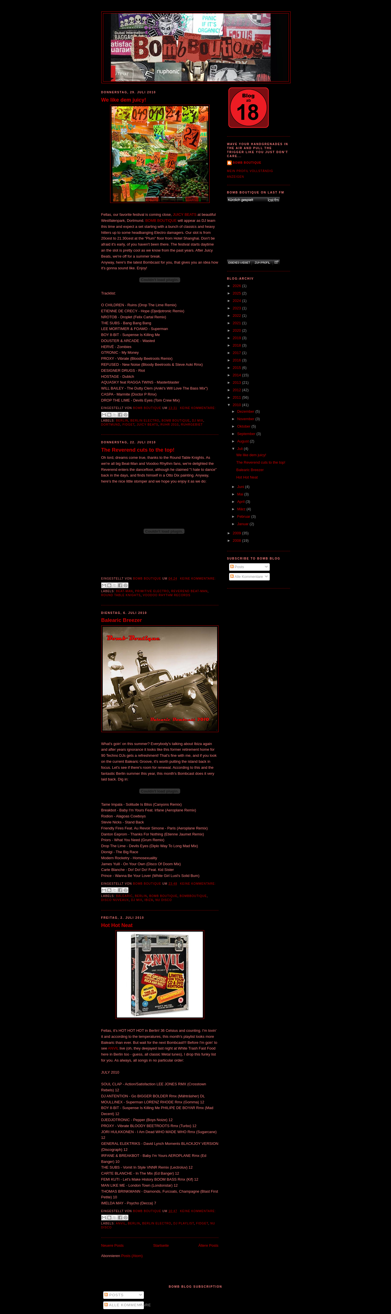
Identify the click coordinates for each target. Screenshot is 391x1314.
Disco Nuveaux (115, 900)
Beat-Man (124, 591)
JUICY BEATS (185, 214)
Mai (240, 494)
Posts (237, 567)
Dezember (246, 411)
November (246, 419)
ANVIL (113, 1048)
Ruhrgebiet (192, 424)
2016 (237, 360)
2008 (237, 540)
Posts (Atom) (132, 1256)
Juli (240, 448)
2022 (237, 315)
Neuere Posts (112, 1245)
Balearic (124, 896)
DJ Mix (197, 420)
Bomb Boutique (176, 420)
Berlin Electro (144, 420)
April (241, 501)
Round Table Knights (121, 595)
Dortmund (110, 424)
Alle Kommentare (246, 576)
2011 (237, 397)
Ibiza (148, 900)
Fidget (128, 424)
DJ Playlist (183, 1223)
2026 (237, 286)
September (246, 434)
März (242, 509)
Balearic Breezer (121, 620)
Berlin (122, 420)
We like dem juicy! (123, 100)
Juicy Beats (147, 424)
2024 (237, 301)
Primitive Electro (152, 591)
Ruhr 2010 (169, 424)
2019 (237, 338)
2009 (237, 533)
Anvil (121, 1223)
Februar (244, 516)
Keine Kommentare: (198, 408)
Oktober (244, 426)
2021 (237, 323)
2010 (237, 405)
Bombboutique (193, 896)
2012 (237, 390)
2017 (237, 353)
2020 (237, 330)
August (243, 441)
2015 (237, 367)
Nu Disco (163, 900)
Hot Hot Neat (117, 925)
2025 (237, 293)
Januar (243, 524)
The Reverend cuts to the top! (138, 450)
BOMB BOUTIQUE (161, 220)
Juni (241, 487)
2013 (237, 382)
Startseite (161, 1245)
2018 (237, 345)
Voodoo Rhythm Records (166, 595)
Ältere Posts (208, 1245)
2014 (237, 375)
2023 (237, 308)
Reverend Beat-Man (189, 591)
